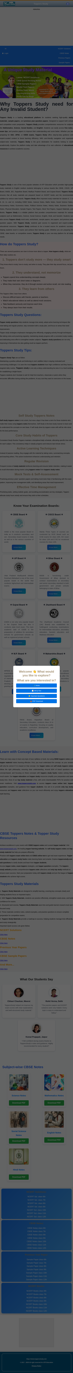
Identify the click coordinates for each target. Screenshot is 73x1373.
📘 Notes (36, 685)
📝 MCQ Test (36, 691)
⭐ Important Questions (36, 696)
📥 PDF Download (36, 701)
